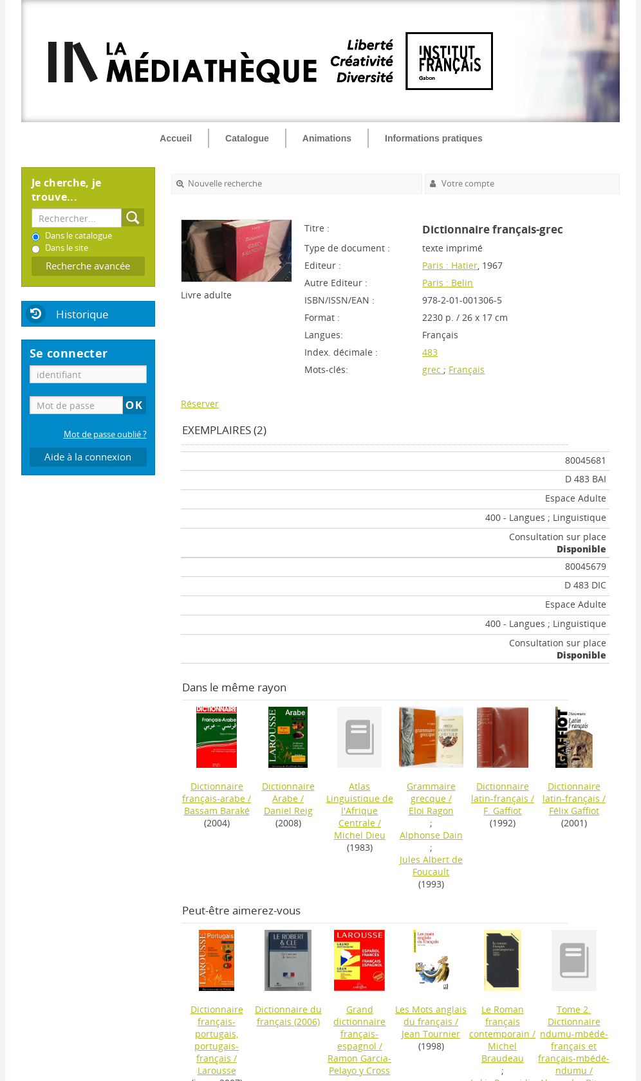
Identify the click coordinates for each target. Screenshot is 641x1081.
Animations (326, 138)
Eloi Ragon (431, 810)
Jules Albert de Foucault (431, 865)
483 (430, 352)
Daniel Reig (288, 810)
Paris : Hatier (450, 265)
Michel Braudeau (502, 1052)
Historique (82, 314)
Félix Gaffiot (574, 810)
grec (432, 369)
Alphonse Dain (431, 835)
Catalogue (247, 138)
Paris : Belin (447, 283)
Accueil (176, 138)
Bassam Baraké (217, 810)
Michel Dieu (360, 835)
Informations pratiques (434, 138)
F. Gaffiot (502, 810)
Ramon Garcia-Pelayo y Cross (359, 1064)
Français (467, 369)
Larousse (217, 1070)
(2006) (288, 1015)
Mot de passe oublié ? (105, 434)
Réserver (200, 403)
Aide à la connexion (87, 457)
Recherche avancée (88, 266)
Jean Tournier (431, 1034)
